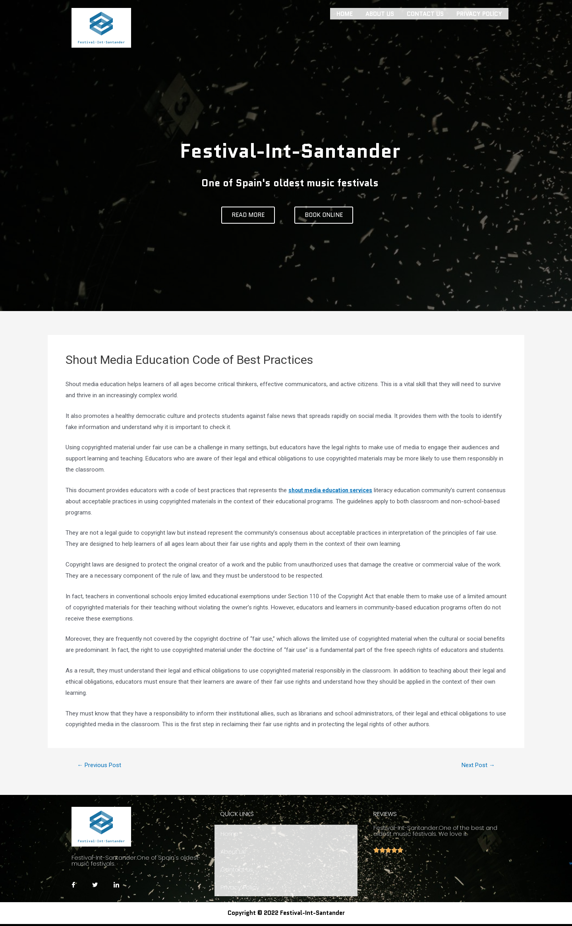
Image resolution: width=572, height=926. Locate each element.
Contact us (425, 12)
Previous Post (102, 765)
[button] (248, 215)
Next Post (476, 765)
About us (379, 12)
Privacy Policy (479, 12)
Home (344, 12)
